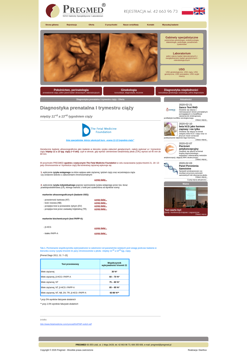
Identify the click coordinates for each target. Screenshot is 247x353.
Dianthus (203, 350)
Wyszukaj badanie (170, 25)
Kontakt (150, 25)
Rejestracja (72, 25)
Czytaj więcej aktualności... (197, 180)
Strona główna (51, 25)
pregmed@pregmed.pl (161, 345)
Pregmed (61, 350)
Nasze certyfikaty (131, 25)
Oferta (91, 25)
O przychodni (111, 25)
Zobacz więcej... (201, 120)
